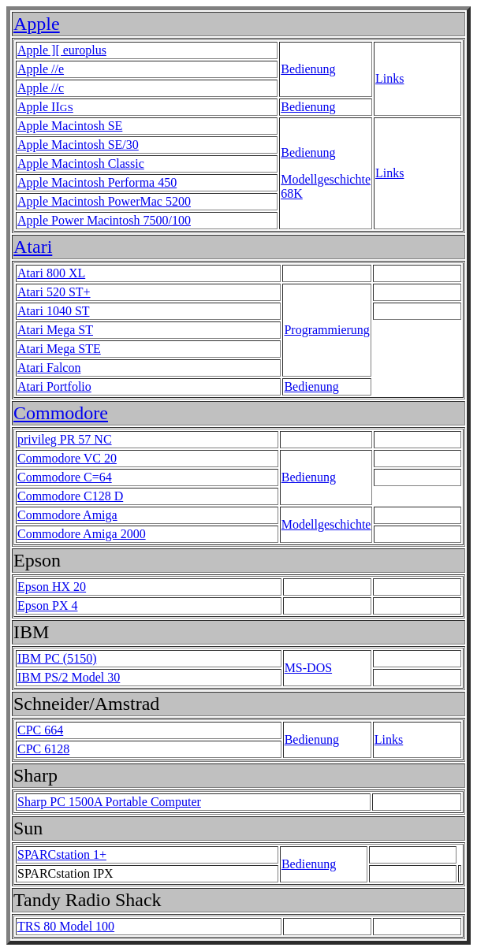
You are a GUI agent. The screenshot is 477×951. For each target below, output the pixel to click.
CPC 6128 (43, 749)
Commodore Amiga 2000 (81, 534)
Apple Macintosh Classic (80, 163)
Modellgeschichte (326, 524)
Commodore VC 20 (67, 458)
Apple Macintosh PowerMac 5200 (104, 201)
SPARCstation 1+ (61, 854)
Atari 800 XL (51, 273)
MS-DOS (308, 667)
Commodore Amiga (67, 515)
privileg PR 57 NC (64, 439)
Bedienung (308, 69)
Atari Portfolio (54, 386)
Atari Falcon (48, 367)
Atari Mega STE (59, 348)
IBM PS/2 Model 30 (68, 677)
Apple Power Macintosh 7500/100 (104, 220)
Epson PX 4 (47, 605)
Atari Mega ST (55, 329)
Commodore (60, 413)
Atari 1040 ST (53, 311)
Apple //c (40, 88)
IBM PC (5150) (56, 658)
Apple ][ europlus (61, 50)
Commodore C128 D (70, 496)
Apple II (45, 106)
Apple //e (40, 69)
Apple (36, 23)
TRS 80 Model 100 (65, 926)
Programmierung (326, 329)
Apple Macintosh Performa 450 (97, 182)
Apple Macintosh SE (69, 125)
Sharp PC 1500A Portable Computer (109, 801)
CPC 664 (40, 730)
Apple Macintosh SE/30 (78, 144)
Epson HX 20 (51, 586)
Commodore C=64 (64, 477)
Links (389, 78)
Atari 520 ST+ (54, 292)
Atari (32, 246)
